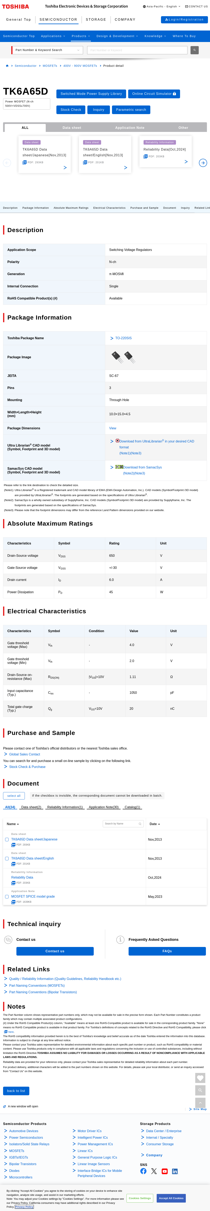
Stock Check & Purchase (27, 767)
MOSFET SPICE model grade (33, 896)
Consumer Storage (160, 1144)
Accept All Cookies (171, 1198)
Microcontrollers (20, 1177)
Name (11, 824)
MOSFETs (50, 65)
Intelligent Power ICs (93, 1137)
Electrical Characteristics (109, 207)
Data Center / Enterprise (164, 1131)
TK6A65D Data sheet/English (32, 858)
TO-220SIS (123, 338)
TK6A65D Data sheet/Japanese (34, 839)
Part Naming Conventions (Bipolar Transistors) (43, 992)
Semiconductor (26, 65)
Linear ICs (85, 1151)
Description (10, 207)
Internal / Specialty (159, 1137)
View (112, 428)
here (11, 1031)
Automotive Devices (23, 1131)
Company (154, 1155)
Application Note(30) (104, 807)
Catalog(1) (132, 807)
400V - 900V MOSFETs (80, 65)
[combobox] (137, 50)
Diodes (14, 1170)
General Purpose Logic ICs (97, 1157)
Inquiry (185, 207)
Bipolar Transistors (23, 1164)
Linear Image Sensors (94, 1164)
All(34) (10, 807)
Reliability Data (22, 877)
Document (169, 207)
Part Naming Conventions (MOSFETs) (37, 985)
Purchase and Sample (144, 207)
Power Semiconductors (26, 1137)
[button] (162, 6)
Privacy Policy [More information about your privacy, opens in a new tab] (24, 1207)
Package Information (35, 207)
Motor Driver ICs (90, 1131)
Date (153, 824)
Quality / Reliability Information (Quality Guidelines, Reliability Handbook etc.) (65, 979)
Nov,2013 (155, 839)
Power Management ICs (95, 1144)
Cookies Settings (140, 1198)
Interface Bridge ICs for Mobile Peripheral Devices (100, 1173)
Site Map (200, 1109)
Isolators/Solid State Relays (29, 1144)
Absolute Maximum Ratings (71, 207)
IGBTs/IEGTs (18, 1157)
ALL (25, 127)
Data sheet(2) (31, 807)
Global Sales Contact (24, 754)
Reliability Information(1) (65, 807)
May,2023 (155, 896)
